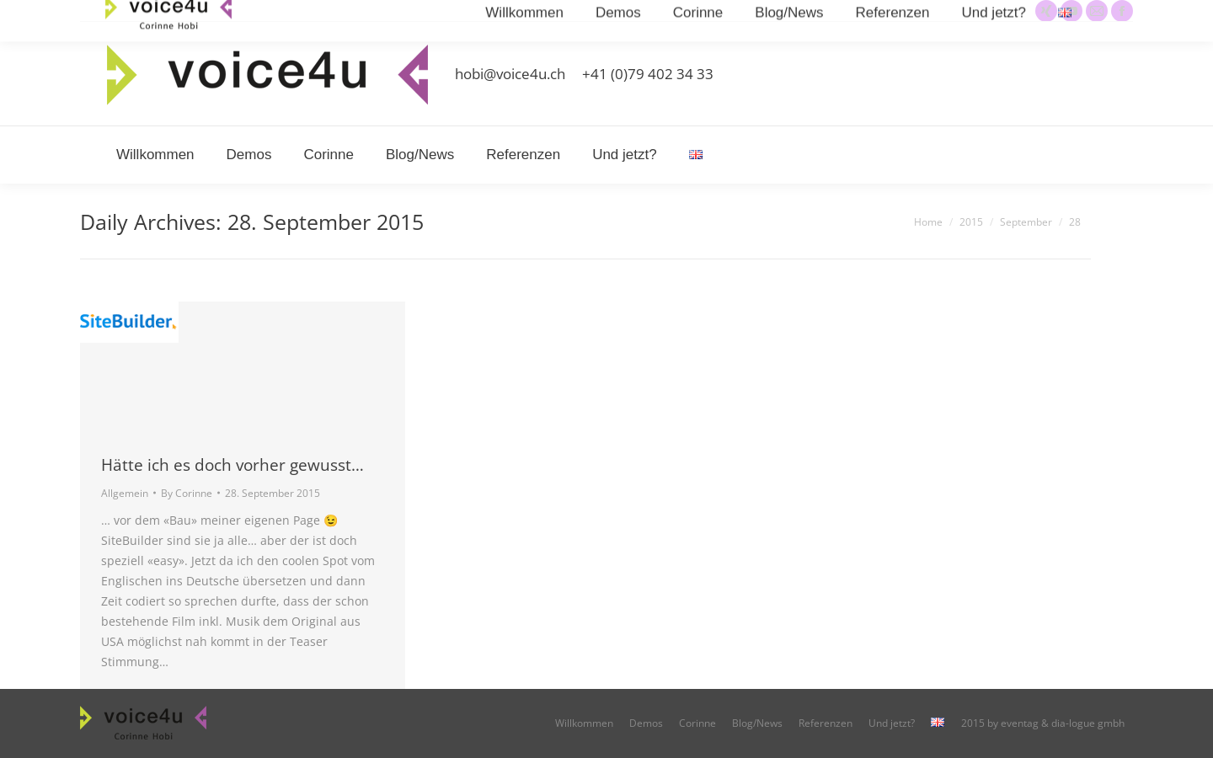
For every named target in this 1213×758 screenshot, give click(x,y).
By (186, 493)
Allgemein (124, 493)
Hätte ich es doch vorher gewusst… (232, 465)
